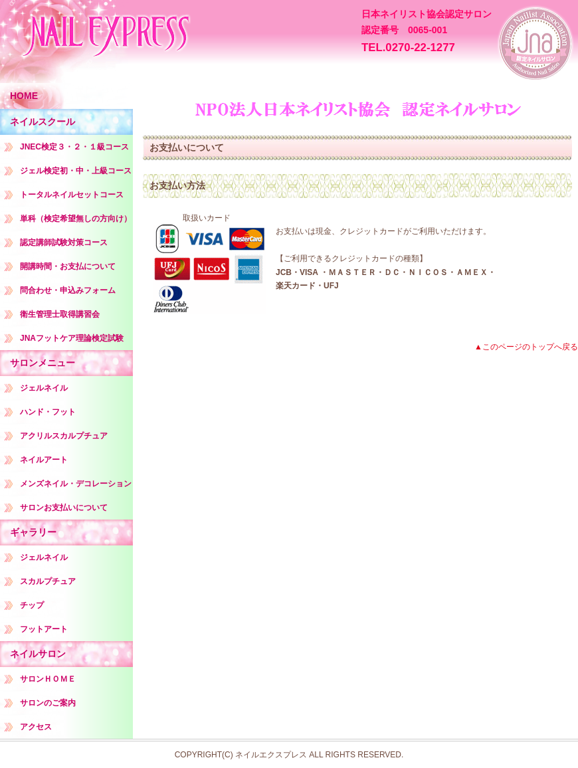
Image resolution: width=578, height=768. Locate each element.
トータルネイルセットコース (72, 194)
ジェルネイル (44, 388)
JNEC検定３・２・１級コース (74, 146)
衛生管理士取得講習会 (60, 314)
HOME (24, 95)
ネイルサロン (38, 653)
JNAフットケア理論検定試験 (72, 338)
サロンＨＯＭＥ (48, 679)
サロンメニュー (42, 362)
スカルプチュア (48, 581)
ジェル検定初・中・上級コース (76, 170)
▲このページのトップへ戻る (526, 346)
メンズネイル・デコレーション (76, 483)
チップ (32, 605)
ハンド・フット (48, 412)
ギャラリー (33, 532)
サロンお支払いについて (64, 507)
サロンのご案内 (48, 703)
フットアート (44, 629)
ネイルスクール (42, 121)
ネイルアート (44, 459)
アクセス (36, 726)
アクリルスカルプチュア (64, 435)
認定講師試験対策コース (64, 242)
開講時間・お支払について (68, 266)
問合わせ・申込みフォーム (68, 290)
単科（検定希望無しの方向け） (76, 218)
